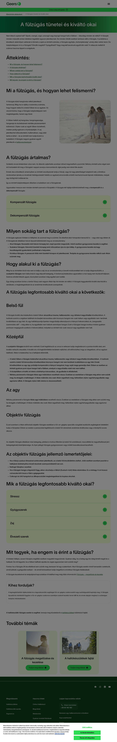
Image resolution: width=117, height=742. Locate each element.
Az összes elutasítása (87, 733)
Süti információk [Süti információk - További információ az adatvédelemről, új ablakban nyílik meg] (59, 734)
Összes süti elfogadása (87, 738)
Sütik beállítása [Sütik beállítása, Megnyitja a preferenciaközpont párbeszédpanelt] (87, 728)
